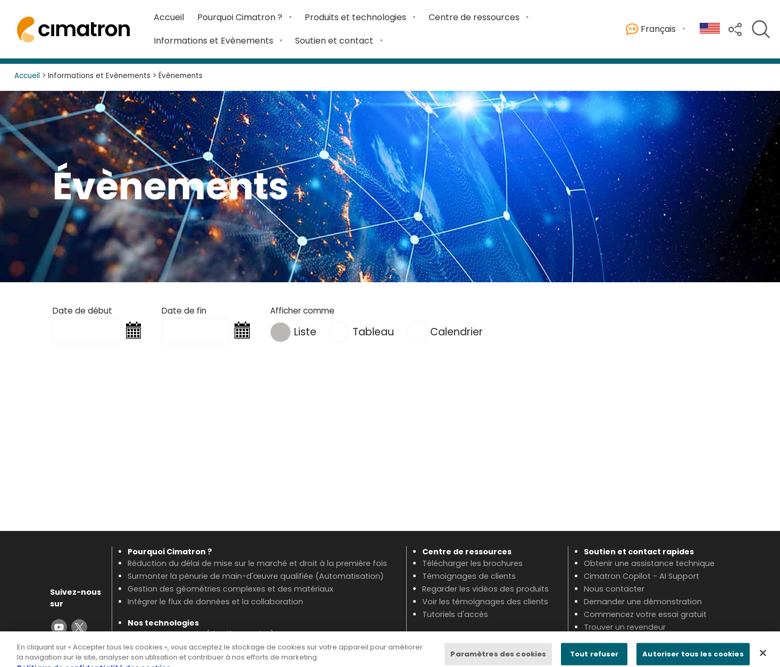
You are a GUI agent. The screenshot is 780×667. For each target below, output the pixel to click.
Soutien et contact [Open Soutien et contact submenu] (334, 41)
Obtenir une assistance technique (649, 563)
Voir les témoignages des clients (485, 601)
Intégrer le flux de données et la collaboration (215, 601)
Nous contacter (614, 589)
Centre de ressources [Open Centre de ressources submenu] (474, 17)
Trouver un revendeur (625, 627)
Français (651, 29)
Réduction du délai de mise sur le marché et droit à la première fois (257, 563)
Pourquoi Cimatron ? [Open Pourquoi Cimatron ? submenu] (239, 17)
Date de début (82, 310)
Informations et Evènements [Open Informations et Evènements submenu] (213, 41)
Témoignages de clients (469, 576)
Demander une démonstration (643, 601)
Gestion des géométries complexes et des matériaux (230, 589)
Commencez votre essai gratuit (645, 614)
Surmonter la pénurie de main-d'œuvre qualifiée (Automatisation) (256, 576)
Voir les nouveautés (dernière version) (201, 634)
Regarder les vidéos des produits (485, 589)
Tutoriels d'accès (455, 614)
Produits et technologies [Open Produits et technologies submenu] (355, 17)
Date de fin (184, 310)
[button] (735, 28)
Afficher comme (302, 310)
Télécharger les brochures (472, 563)
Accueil (169, 17)
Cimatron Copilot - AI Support (641, 576)
